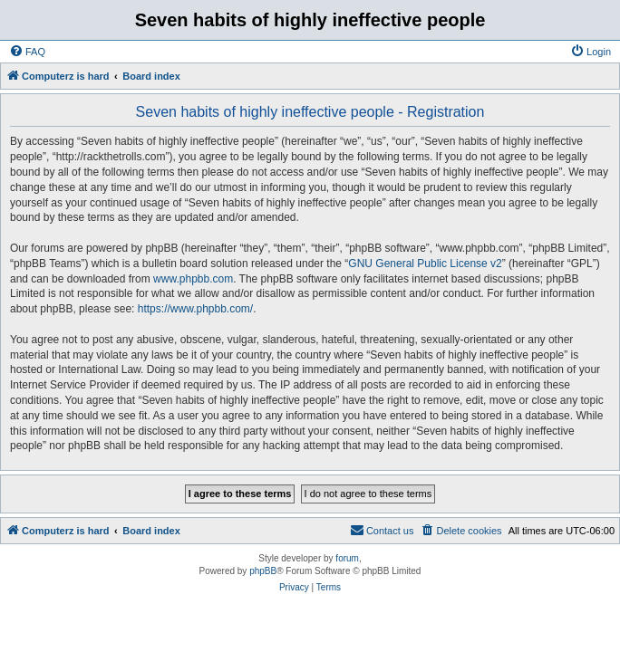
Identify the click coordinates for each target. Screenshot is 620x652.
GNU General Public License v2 (424, 263)
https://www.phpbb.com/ (195, 308)
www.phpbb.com (193, 279)
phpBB (262, 571)
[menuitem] (27, 51)
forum (347, 558)
